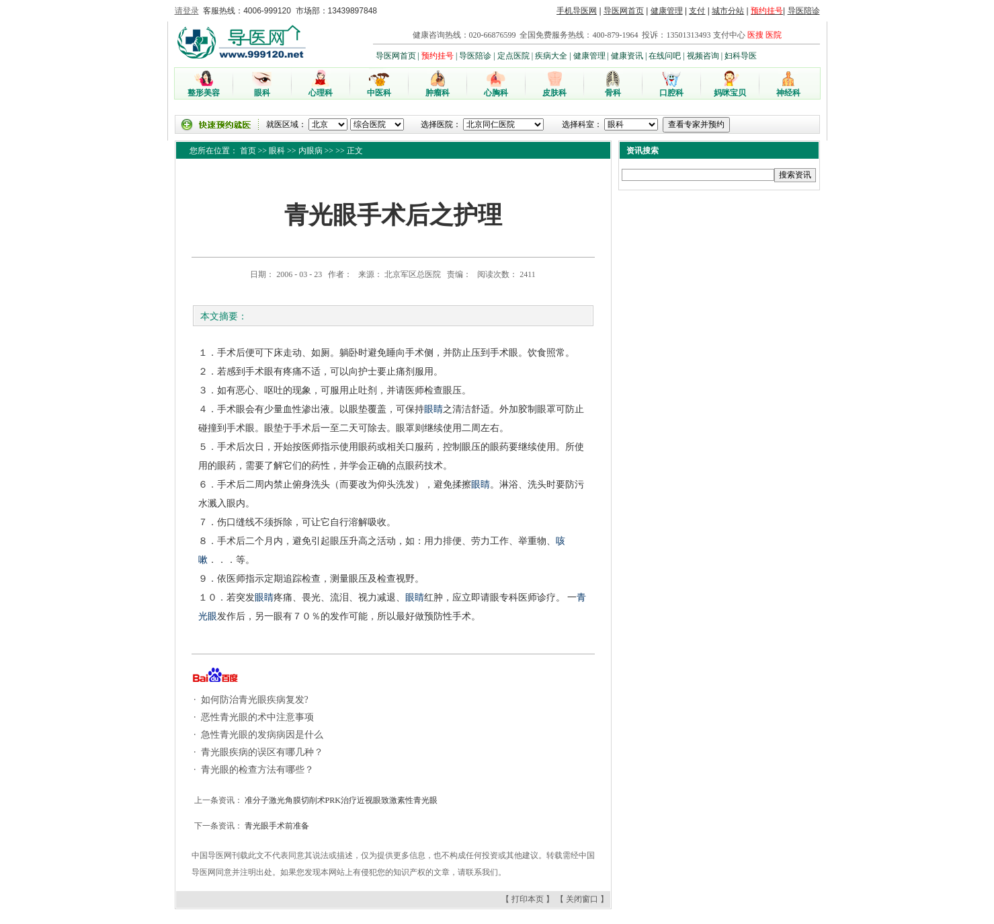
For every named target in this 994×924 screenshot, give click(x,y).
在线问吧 (665, 56)
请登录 (187, 10)
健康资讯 (627, 56)
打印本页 (527, 899)
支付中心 (729, 35)
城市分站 (728, 10)
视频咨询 (703, 56)
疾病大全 (551, 56)
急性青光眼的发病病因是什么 (260, 735)
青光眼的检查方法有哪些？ (256, 770)
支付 (697, 10)
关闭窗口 (582, 899)
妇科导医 (740, 56)
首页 (248, 150)
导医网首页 (624, 10)
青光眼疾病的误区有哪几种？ (260, 752)
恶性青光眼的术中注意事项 (256, 717)
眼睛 (433, 409)
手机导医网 (576, 10)
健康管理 (667, 10)
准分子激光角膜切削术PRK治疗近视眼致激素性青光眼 (340, 800)
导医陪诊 (804, 10)
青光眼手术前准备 (276, 826)
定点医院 (513, 56)
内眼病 (310, 150)
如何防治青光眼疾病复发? (253, 700)
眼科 (277, 150)
